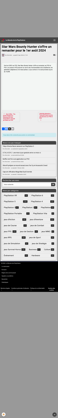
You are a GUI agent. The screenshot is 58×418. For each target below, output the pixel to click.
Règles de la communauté (9, 272)
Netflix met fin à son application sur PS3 (16, 159)
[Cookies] (4, 414)
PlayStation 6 (37, 195)
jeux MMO (46, 231)
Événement (9, 255)
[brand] (13, 40)
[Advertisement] (18, 18)
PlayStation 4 (37, 201)
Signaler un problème (7, 276)
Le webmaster (5, 266)
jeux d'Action (9, 219)
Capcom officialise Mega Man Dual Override (17, 172)
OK (53, 184)
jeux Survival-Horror (12, 249)
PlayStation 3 (9, 207)
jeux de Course (10, 225)
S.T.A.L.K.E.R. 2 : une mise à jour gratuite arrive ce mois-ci (22, 153)
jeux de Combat (37, 225)
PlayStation (46, 207)
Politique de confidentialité (37, 288)
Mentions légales (5, 288)
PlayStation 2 (28, 207)
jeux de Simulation (12, 243)
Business (33, 249)
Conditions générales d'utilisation (20, 288)
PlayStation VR (10, 195)
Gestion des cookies (51, 289)
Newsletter (5, 279)
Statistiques (5, 282)
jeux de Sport (35, 237)
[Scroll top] (54, 414)
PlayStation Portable (13, 213)
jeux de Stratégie (39, 243)
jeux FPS (7, 231)
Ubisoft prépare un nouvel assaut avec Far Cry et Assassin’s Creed (25, 165)
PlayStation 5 (9, 201)
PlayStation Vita (40, 213)
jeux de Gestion (26, 231)
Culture (47, 249)
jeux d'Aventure (36, 219)
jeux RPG (8, 237)
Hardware (36, 255)
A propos (4, 269)
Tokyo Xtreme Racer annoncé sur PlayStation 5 (18, 146)
